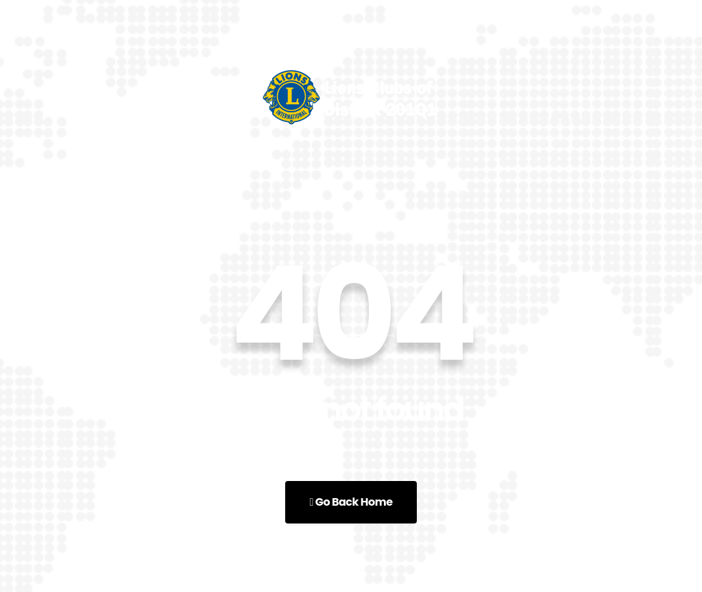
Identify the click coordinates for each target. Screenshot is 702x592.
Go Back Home (350, 502)
